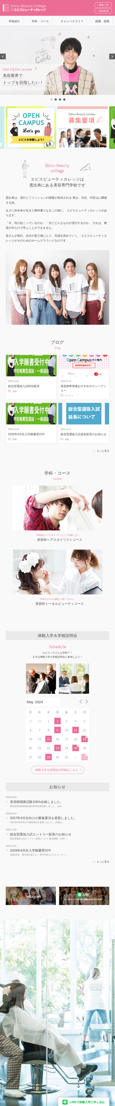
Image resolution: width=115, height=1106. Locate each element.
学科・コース (40, 21)
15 (48, 739)
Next (112, 56)
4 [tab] (64, 99)
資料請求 (104, 11)
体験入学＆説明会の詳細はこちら (56, 769)
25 (75, 748)
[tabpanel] (57, 60)
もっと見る (103, 450)
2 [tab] (55, 99)
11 (75, 730)
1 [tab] (51, 99)
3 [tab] (59, 99)
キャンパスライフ (72, 21)
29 (48, 757)
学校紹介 (14, 21)
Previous (3, 56)
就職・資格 (102, 21)
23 (57, 748)
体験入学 (104, 4)
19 (84, 739)
